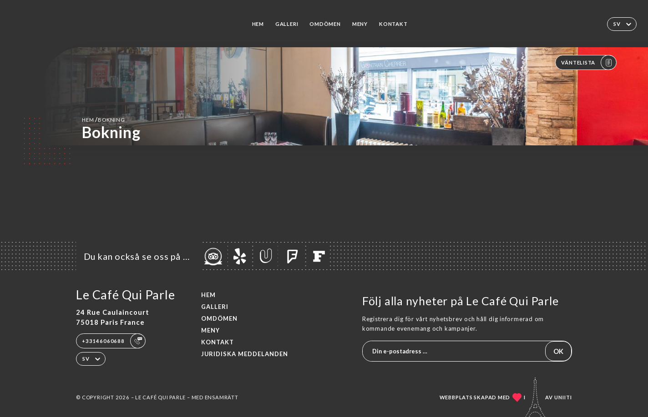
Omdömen (324, 24)
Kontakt (393, 24)
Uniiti (563, 397)
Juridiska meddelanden (244, 353)
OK (558, 351)
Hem (258, 24)
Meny (360, 24)
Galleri (286, 24)
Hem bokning (103, 119)
